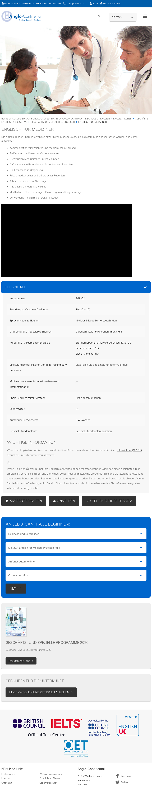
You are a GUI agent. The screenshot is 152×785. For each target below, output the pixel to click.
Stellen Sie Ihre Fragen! (111, 501)
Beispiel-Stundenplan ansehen (94, 431)
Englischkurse (122, 118)
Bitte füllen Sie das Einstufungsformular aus (102, 364)
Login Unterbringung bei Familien (41, 3)
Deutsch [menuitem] (117, 17)
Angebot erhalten (26, 501)
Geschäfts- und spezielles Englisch (53, 122)
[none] (123, 17)
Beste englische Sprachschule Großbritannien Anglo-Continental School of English (55, 118)
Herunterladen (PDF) (19, 661)
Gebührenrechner (48, 782)
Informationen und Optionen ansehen (39, 692)
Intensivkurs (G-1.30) (129, 450)
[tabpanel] (76, 393)
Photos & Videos (110, 3)
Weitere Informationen (50, 774)
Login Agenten (10, 3)
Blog (94, 3)
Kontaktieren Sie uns (49, 778)
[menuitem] (123, 17)
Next (14, 588)
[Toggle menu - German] (145, 16)
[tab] (76, 287)
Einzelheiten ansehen (88, 397)
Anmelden (66, 501)
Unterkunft (6, 782)
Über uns (5, 778)
